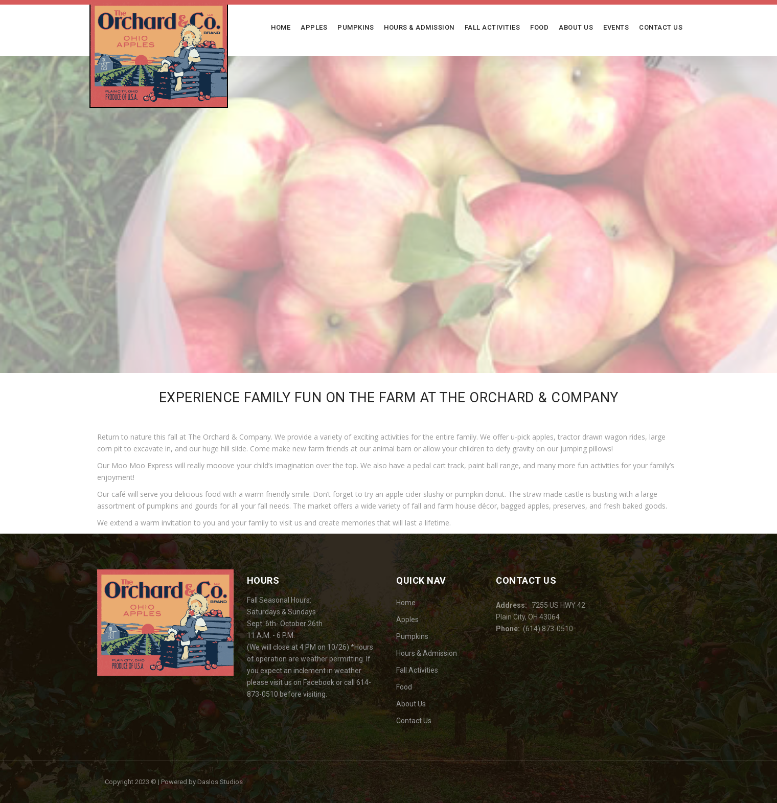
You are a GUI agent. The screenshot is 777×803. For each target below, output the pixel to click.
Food (539, 27)
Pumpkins (355, 27)
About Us (576, 27)
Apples (314, 27)
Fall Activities (492, 27)
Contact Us (660, 27)
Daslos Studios (220, 782)
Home (280, 27)
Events (616, 27)
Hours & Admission (419, 27)
